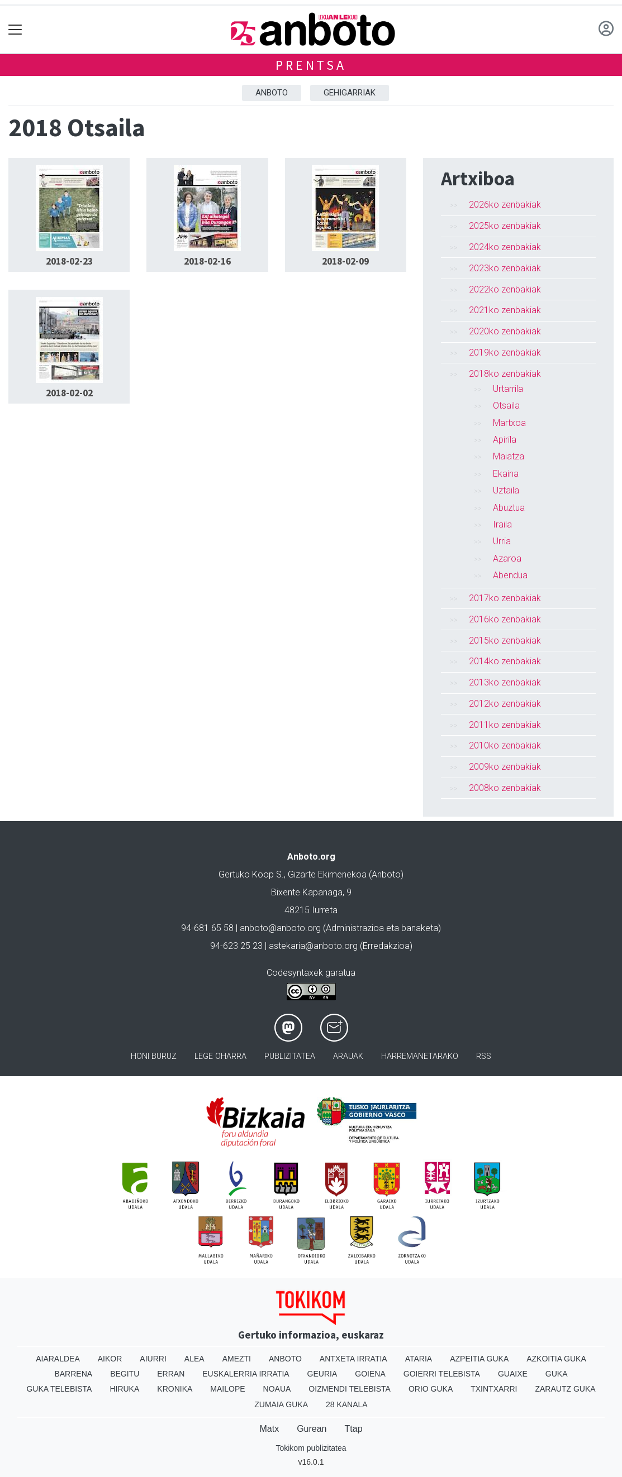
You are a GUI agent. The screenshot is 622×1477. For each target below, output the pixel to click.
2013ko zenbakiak (505, 682)
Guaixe (513, 1373)
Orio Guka (431, 1388)
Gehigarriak (350, 93)
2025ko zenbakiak (505, 225)
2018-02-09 (345, 261)
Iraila (502, 524)
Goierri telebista (441, 1373)
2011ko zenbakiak (505, 725)
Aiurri (153, 1358)
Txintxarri (494, 1388)
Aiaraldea (58, 1358)
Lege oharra (220, 1056)
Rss (483, 1056)
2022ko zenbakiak (505, 289)
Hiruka (124, 1388)
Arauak (348, 1056)
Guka (556, 1373)
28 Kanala (347, 1404)
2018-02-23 (69, 261)
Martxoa (509, 423)
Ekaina (506, 473)
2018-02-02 (69, 393)
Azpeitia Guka (479, 1358)
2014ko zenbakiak (505, 661)
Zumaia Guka (281, 1404)
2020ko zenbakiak (505, 331)
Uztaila (506, 490)
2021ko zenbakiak (505, 310)
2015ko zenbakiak (505, 640)
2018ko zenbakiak (505, 373)
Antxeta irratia (353, 1358)
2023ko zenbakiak (505, 268)
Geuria (322, 1373)
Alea (194, 1358)
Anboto (271, 93)
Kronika (174, 1388)
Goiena (370, 1373)
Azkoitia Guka (556, 1358)
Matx (269, 1428)
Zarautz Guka (565, 1388)
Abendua (510, 575)
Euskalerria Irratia (245, 1373)
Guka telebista (59, 1388)
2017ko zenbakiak (505, 598)
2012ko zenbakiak (505, 703)
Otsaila (506, 405)
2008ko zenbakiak (505, 788)
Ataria (419, 1358)
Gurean (311, 1428)
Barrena (73, 1373)
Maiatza (508, 456)
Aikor (110, 1358)
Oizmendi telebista (349, 1388)
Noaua (277, 1388)
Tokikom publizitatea (311, 1448)
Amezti (236, 1358)
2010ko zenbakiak (505, 745)
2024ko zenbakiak (505, 247)
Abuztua (509, 507)
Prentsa (311, 65)
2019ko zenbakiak (505, 352)
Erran (170, 1373)
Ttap (354, 1428)
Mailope (227, 1388)
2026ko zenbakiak (505, 204)
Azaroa (507, 558)
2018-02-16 (207, 261)
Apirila (504, 439)
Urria (502, 541)
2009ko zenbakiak (505, 766)
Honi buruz (154, 1056)
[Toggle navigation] (15, 29)
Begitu (124, 1373)
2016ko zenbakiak (505, 619)
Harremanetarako (419, 1056)
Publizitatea (289, 1056)
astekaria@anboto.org (313, 946)
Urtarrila (508, 388)
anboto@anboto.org (280, 928)
